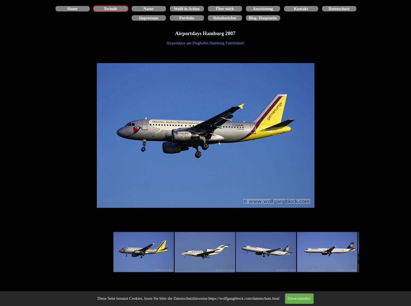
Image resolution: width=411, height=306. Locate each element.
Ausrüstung (263, 9)
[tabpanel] (205, 43)
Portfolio (186, 18)
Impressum (148, 18)
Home (72, 9)
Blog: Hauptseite (263, 18)
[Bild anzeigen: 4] (327, 252)
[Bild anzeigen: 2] (205, 252)
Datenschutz (339, 9)
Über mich (225, 9)
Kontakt (301, 9)
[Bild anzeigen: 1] (143, 252)
